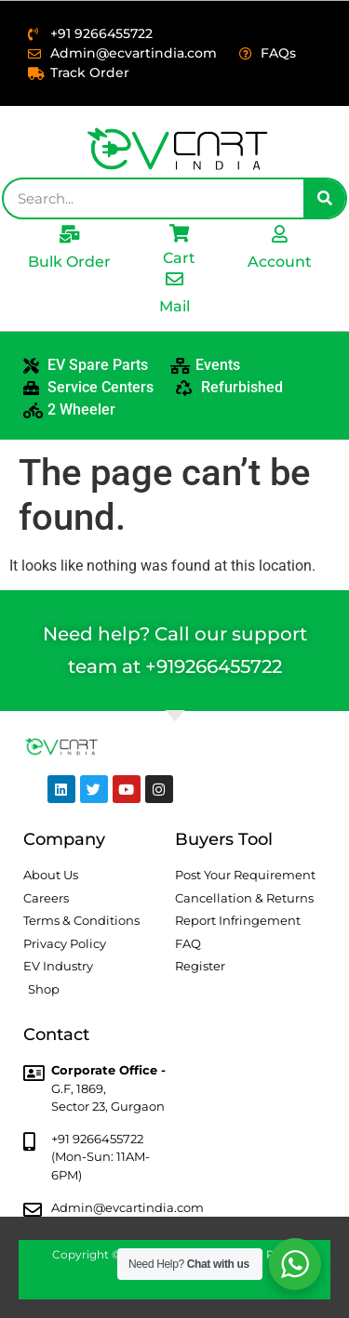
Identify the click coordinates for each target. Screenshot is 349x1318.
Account (280, 261)
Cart (179, 258)
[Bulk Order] (69, 234)
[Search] (324, 198)
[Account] (280, 234)
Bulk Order (69, 261)
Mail (174, 306)
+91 (159, 666)
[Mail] (174, 278)
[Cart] (179, 233)
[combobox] (153, 198)
